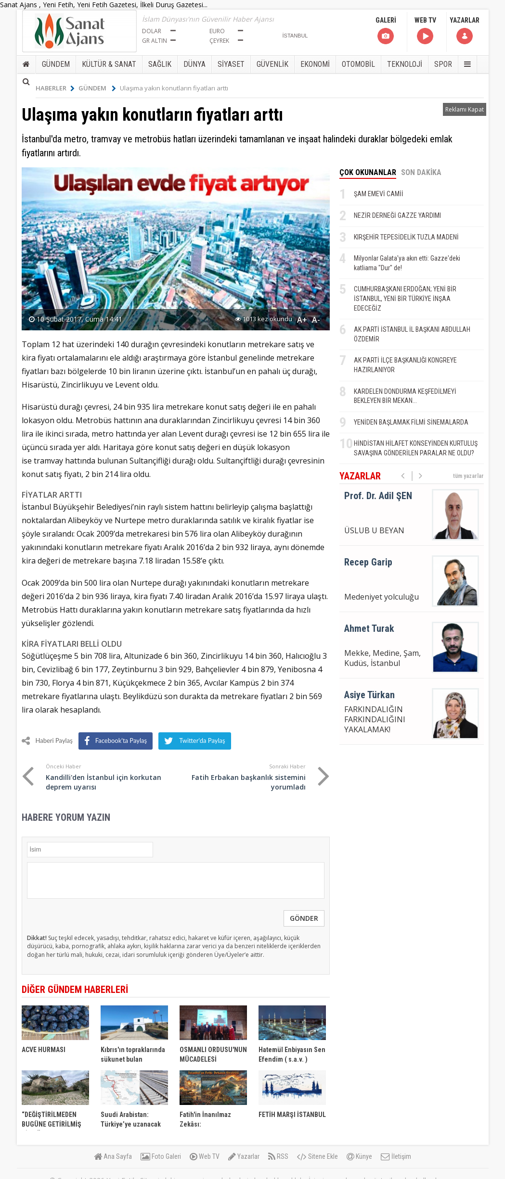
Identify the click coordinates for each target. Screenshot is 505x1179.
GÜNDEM (56, 64)
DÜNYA (194, 64)
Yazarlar (243, 1156)
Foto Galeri (161, 1156)
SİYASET (231, 64)
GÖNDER (304, 918)
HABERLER (55, 88)
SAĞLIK (159, 64)
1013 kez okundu (263, 318)
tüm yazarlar (468, 476)
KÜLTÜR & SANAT (109, 64)
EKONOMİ (315, 64)
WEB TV (425, 31)
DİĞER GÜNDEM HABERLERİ (75, 989)
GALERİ (386, 31)
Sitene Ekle (317, 1156)
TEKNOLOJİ (404, 64)
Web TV (205, 1156)
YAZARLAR (464, 31)
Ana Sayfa (113, 1156)
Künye (359, 1156)
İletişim (396, 1156)
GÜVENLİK (272, 64)
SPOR (443, 64)
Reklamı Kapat (464, 109)
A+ (302, 319)
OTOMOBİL (358, 64)
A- (316, 319)
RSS (278, 1156)
